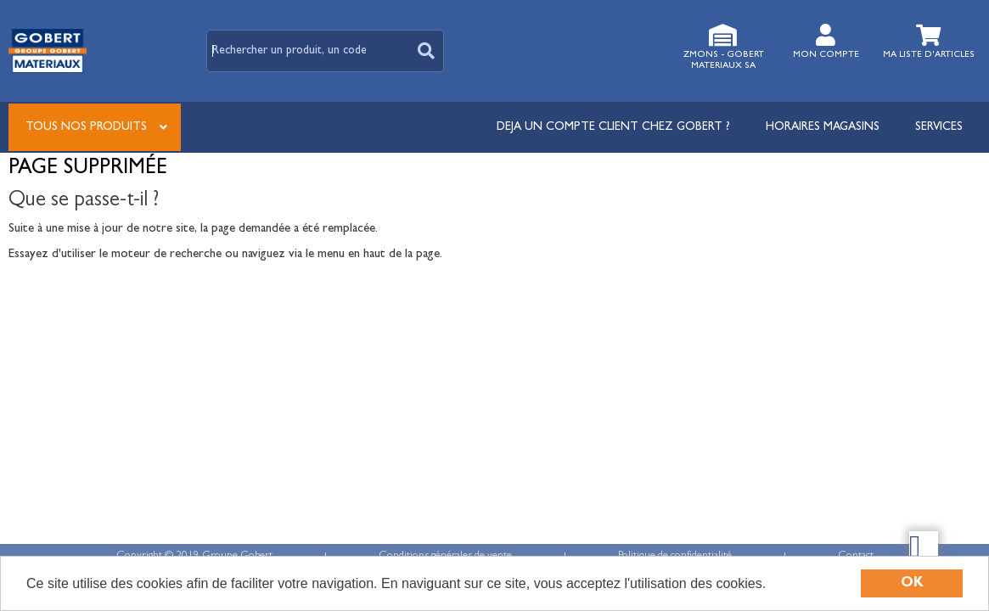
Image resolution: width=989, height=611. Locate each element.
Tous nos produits (86, 127)
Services (939, 127)
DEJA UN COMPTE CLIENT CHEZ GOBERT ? (613, 127)
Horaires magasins (822, 127)
